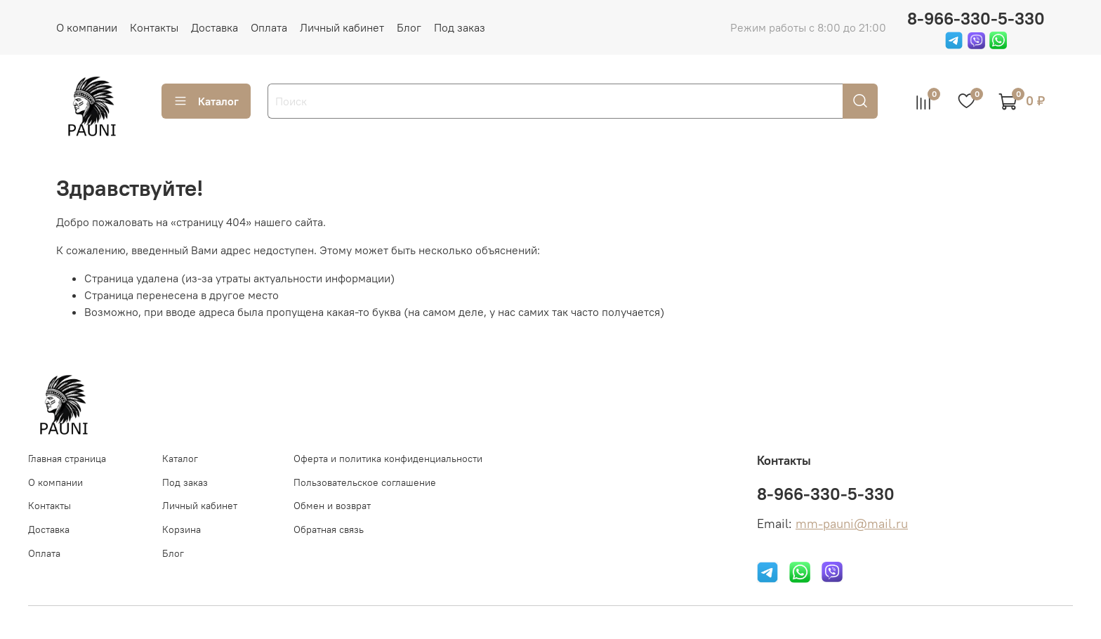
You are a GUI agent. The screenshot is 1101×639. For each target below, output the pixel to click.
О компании (86, 27)
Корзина (181, 529)
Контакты (154, 27)
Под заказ (459, 27)
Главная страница (67, 458)
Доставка (214, 27)
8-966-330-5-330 (976, 18)
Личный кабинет (342, 27)
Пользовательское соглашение (365, 482)
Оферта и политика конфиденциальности (388, 458)
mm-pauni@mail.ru (852, 524)
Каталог (206, 101)
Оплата (269, 27)
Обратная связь (329, 529)
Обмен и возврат (332, 505)
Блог (409, 27)
